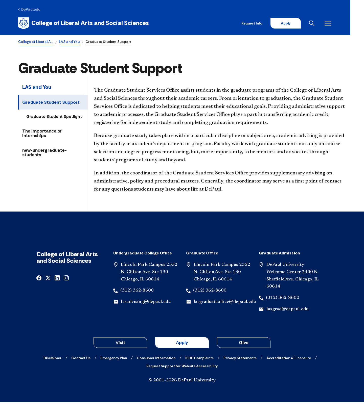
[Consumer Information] (156, 374)
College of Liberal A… (35, 42)
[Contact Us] (80, 374)
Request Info (265, 23)
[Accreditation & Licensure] (288, 374)
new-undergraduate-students (44, 152)
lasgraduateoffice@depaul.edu (225, 318)
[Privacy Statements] (240, 374)
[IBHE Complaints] (199, 374)
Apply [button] (182, 358)
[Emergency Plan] (113, 374)
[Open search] (326, 23)
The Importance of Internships (42, 133)
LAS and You (69, 42)
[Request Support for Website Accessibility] (182, 382)
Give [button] (243, 358)
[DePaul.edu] (29, 9)
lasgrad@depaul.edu (287, 325)
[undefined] (38, 293)
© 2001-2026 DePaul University (182, 396)
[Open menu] (342, 23)
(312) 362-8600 (137, 306)
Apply (299, 23)
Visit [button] (120, 358)
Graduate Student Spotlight (54, 116)
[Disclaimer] (52, 374)
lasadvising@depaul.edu (146, 318)
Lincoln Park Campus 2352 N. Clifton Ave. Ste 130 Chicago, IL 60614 (149, 288)
